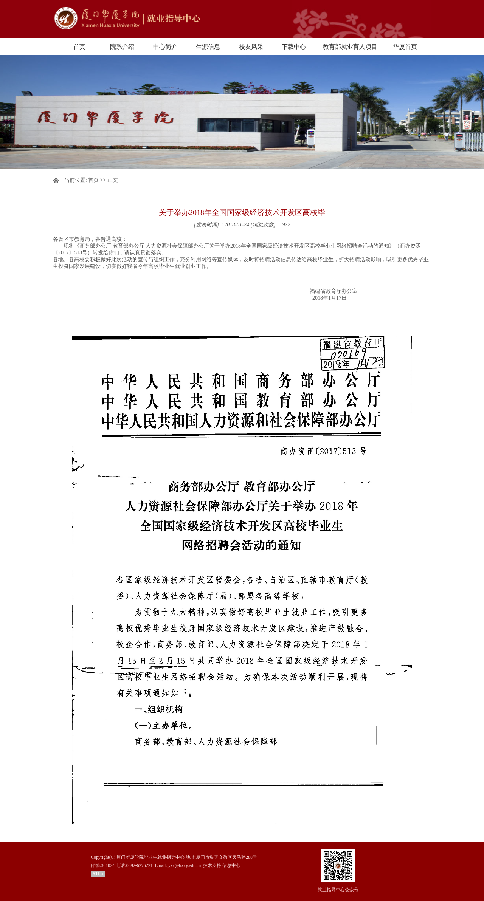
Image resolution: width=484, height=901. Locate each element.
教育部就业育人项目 (350, 46)
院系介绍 (122, 46)
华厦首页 (405, 46)
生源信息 (208, 46)
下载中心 (294, 46)
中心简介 (165, 46)
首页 (79, 46)
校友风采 (251, 46)
